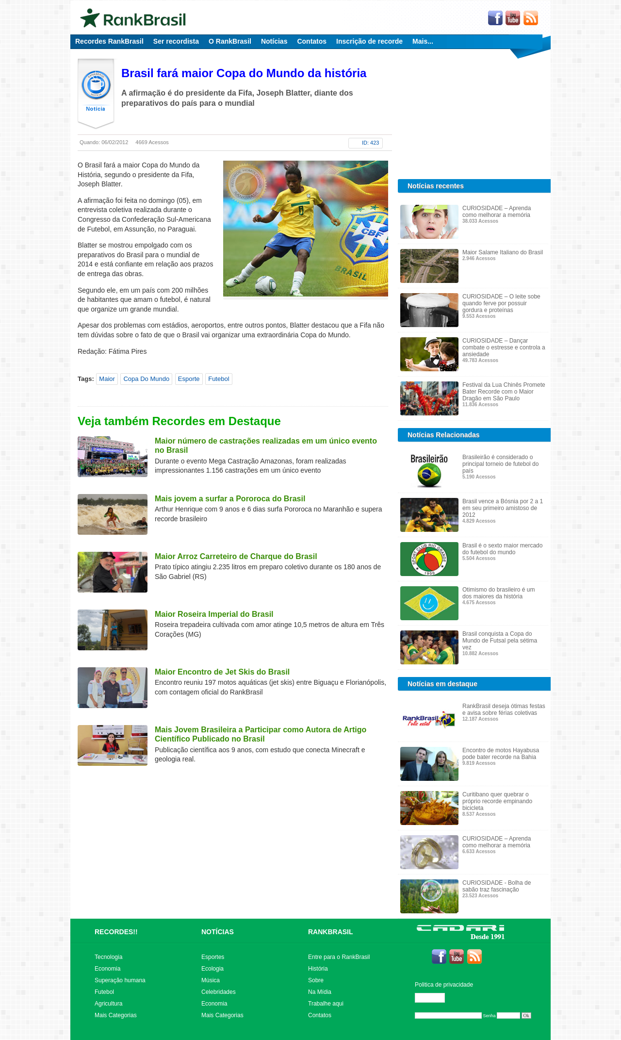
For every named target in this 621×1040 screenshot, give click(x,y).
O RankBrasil (230, 41)
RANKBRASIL (330, 932)
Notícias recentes (436, 186)
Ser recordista (176, 41)
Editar (434, 997)
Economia (107, 968)
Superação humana (120, 980)
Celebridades (218, 992)
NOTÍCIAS (217, 932)
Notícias (274, 41)
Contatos (312, 41)
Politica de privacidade (444, 984)
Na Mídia (319, 992)
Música (210, 980)
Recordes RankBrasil (109, 41)
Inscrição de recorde (369, 41)
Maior (107, 378)
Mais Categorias (116, 1015)
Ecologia (212, 968)
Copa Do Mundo (146, 378)
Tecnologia (108, 957)
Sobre (316, 980)
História (318, 968)
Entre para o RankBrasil (339, 957)
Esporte (189, 378)
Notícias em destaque (442, 684)
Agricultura (108, 1003)
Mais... (422, 41)
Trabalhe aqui (325, 1003)
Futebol (218, 378)
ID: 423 (370, 143)
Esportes (212, 957)
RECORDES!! (116, 932)
